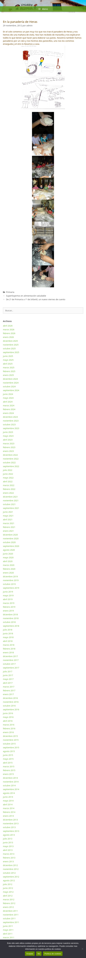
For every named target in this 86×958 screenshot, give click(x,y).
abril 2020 (7, 561)
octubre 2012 (9, 872)
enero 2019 (8, 610)
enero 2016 (8, 732)
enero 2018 (8, 652)
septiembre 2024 (11, 390)
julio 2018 (7, 629)
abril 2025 (7, 363)
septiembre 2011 (11, 922)
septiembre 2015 (11, 747)
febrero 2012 (9, 903)
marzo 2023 (8, 443)
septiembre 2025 (11, 352)
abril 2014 (7, 804)
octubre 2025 (9, 348)
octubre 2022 (9, 462)
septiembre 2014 (11, 789)
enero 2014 (8, 815)
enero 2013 (8, 861)
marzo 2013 (8, 853)
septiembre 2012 (11, 876)
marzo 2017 (8, 686)
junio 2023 (8, 432)
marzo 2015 (8, 766)
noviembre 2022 (10, 458)
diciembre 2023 (10, 416)
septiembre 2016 (11, 709)
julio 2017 (7, 671)
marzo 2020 (8, 565)
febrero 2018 (9, 648)
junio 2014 (8, 796)
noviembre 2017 (10, 660)
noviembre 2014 (10, 781)
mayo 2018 (8, 637)
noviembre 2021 (10, 500)
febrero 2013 (9, 857)
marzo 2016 (8, 724)
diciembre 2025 (10, 341)
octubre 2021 (9, 504)
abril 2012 (7, 895)
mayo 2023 (8, 435)
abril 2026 (7, 325)
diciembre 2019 (10, 576)
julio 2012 (7, 884)
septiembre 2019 (11, 587)
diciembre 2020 (10, 534)
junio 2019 (8, 591)
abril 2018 (7, 641)
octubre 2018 (9, 622)
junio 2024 (8, 394)
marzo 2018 (8, 644)
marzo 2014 (8, 808)
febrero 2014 (9, 812)
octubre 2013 (9, 827)
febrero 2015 (9, 770)
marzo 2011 (8, 937)
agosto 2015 (9, 751)
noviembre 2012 (10, 869)
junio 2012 (8, 888)
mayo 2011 (8, 929)
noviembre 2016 (10, 701)
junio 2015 (8, 755)
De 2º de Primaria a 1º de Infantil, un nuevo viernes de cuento (35, 299)
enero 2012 (8, 907)
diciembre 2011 (10, 910)
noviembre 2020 (10, 538)
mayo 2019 (8, 595)
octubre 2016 (9, 705)
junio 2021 (8, 511)
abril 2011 (7, 933)
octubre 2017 (9, 663)
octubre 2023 (9, 424)
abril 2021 (7, 519)
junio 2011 (8, 926)
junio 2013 (8, 842)
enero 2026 (8, 337)
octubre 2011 (9, 918)
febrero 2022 (9, 489)
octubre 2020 (9, 542)
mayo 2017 (8, 679)
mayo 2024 (8, 397)
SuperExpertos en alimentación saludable (26, 295)
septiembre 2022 (11, 466)
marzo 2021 (8, 523)
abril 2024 (7, 401)
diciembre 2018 (10, 614)
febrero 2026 (9, 333)
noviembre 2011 (10, 914)
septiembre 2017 (11, 667)
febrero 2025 (9, 371)
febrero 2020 (9, 568)
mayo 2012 (8, 891)
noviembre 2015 (10, 739)
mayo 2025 (8, 360)
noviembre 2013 (10, 823)
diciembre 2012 (10, 865)
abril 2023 (7, 439)
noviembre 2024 (10, 382)
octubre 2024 (9, 386)
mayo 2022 (8, 477)
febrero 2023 (9, 447)
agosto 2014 (9, 793)
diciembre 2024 (10, 379)
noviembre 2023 (10, 420)
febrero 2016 (9, 728)
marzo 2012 (8, 899)
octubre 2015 (9, 743)
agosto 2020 (9, 549)
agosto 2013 (9, 834)
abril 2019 (7, 599)
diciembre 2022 (10, 454)
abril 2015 (7, 762)
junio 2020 (8, 553)
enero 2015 (8, 774)
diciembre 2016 (10, 698)
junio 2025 (8, 356)
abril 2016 (7, 720)
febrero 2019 (9, 606)
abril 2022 (7, 481)
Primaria (10, 292)
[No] (82, 948)
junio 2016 (8, 713)
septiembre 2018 (11, 625)
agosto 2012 (9, 880)
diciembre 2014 (10, 777)
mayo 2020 (8, 557)
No (39, 954)
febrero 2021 (9, 527)
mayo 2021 (8, 515)
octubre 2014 (9, 785)
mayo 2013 (8, 846)
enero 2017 (8, 694)
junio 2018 (8, 633)
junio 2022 (8, 473)
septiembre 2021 (11, 508)
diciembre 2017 (10, 656)
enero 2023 (8, 451)
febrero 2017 (9, 690)
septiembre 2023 (11, 428)
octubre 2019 (9, 584)
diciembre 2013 (10, 819)
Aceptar (29, 954)
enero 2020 (8, 572)
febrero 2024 (9, 409)
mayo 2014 (8, 800)
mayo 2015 (8, 758)
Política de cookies (52, 954)
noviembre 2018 (10, 618)
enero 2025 (8, 375)
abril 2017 (7, 682)
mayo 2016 (8, 717)
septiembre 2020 (11, 546)
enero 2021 (8, 530)
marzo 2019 (8, 603)
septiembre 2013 (11, 831)
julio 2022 (7, 470)
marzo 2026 (8, 329)
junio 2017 (8, 675)
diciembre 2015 (10, 736)
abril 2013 (7, 850)
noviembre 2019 (10, 580)
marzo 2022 (8, 485)
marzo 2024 (8, 405)
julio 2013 (7, 838)
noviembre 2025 (10, 344)
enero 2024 (8, 413)
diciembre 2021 (10, 496)
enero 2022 (8, 492)
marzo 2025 (8, 367)
